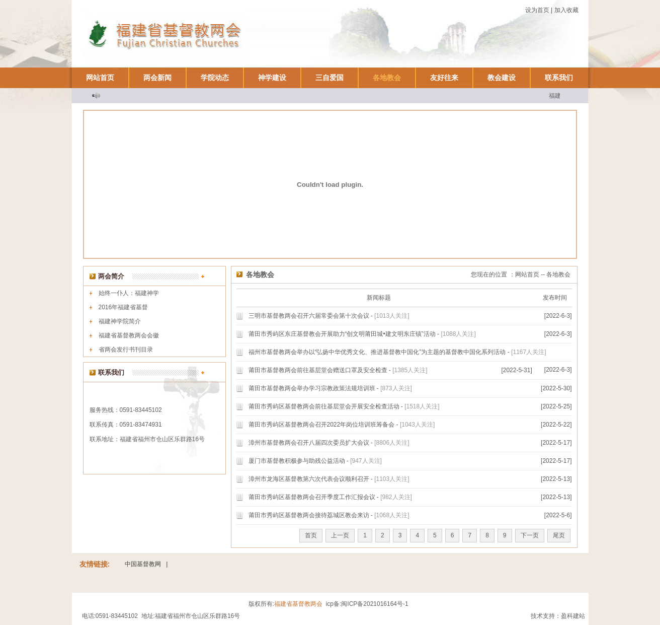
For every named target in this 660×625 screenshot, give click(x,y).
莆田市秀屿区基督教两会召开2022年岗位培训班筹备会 (322, 424)
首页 (311, 535)
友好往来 (444, 78)
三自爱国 (329, 78)
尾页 (559, 535)
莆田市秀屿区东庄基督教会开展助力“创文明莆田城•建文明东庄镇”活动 (342, 333)
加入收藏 (566, 10)
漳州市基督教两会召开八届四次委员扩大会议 (309, 442)
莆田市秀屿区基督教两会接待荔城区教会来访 (309, 515)
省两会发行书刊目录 (126, 349)
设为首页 (537, 10)
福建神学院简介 (120, 321)
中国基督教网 (143, 564)
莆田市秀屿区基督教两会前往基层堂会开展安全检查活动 (324, 406)
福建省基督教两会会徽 (129, 335)
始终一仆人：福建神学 (129, 293)
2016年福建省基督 (123, 307)
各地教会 (387, 78)
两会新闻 (157, 78)
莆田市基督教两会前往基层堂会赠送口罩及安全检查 (318, 370)
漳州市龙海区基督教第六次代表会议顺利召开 (309, 478)
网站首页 (100, 78)
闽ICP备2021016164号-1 (374, 603)
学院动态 (215, 78)
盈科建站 (573, 615)
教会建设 (501, 78)
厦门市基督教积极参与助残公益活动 (297, 460)
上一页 (340, 535)
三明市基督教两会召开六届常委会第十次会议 (309, 315)
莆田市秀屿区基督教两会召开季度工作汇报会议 (312, 497)
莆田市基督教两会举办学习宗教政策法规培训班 (312, 388)
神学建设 (272, 78)
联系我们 (559, 78)
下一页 (530, 535)
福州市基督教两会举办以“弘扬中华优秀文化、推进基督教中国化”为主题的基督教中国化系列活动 (377, 352)
